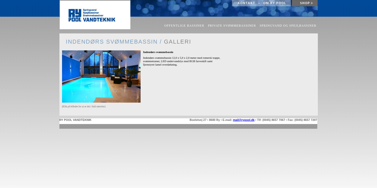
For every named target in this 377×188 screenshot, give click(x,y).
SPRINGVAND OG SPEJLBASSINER (288, 25)
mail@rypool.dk (243, 119)
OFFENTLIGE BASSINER (184, 25)
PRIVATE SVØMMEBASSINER (232, 25)
